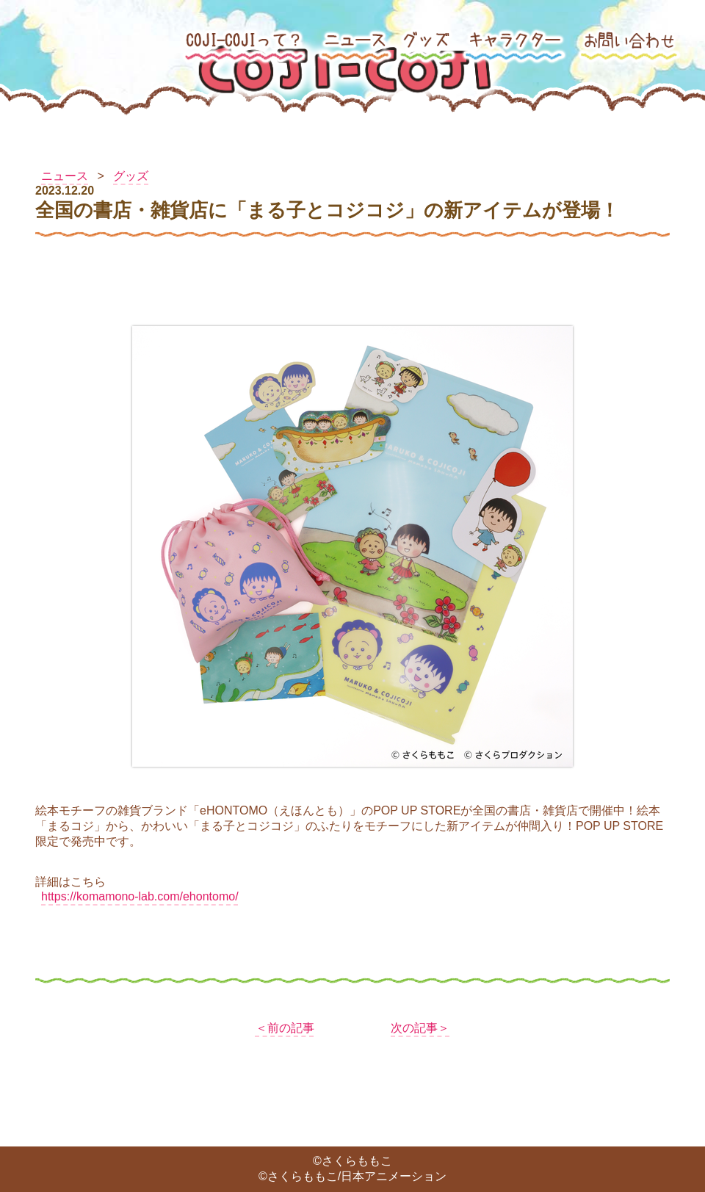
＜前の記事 (285, 1028)
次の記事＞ (420, 1028)
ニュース (64, 176)
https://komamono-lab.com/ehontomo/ (140, 896)
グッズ (130, 176)
